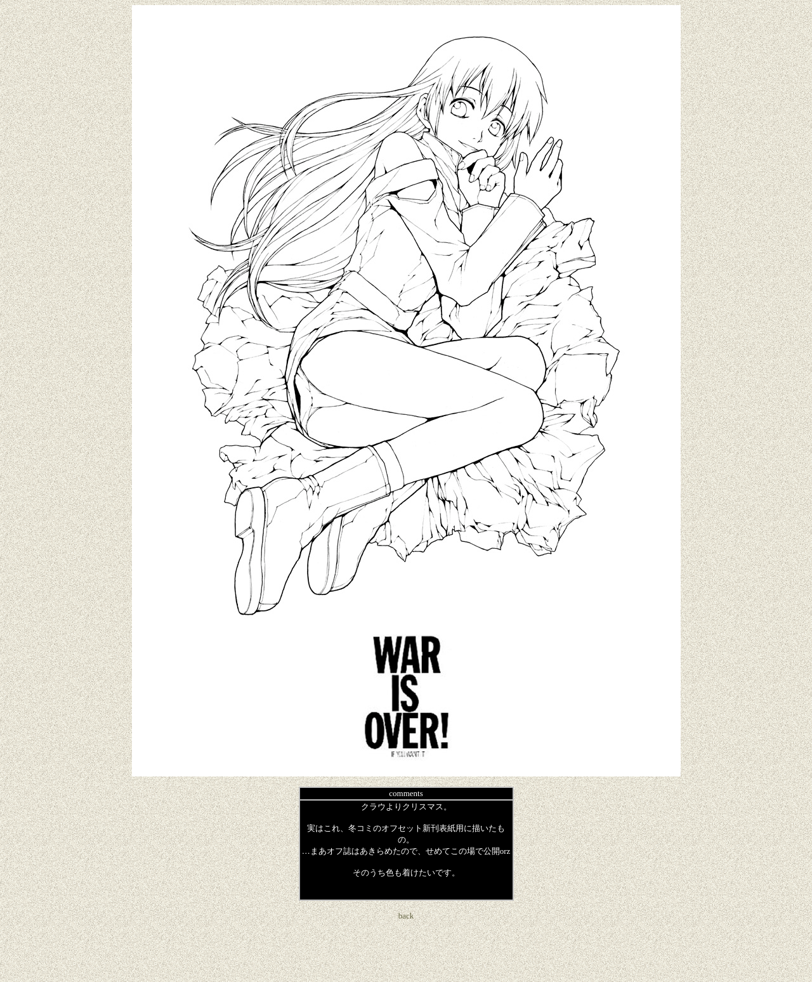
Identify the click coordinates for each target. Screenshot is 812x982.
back (406, 915)
